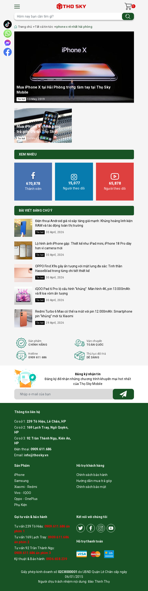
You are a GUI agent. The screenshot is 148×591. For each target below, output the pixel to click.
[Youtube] (111, 528)
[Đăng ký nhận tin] (123, 394)
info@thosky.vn (36, 455)
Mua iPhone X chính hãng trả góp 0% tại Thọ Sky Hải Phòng (39, 131)
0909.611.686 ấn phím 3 (32, 553)
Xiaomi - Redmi (25, 487)
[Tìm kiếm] (128, 16)
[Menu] (17, 7)
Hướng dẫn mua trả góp (94, 481)
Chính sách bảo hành (92, 475)
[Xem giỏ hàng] (128, 6)
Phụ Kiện (20, 505)
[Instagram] (101, 528)
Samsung (21, 481)
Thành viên (33, 181)
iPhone (19, 475)
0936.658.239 (56, 559)
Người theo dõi (74, 181)
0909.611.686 (41, 449)
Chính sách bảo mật (91, 487)
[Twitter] (80, 528)
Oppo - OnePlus (26, 499)
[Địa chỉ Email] (74, 394)
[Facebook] (91, 528)
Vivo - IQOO (22, 493)
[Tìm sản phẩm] (74, 16)
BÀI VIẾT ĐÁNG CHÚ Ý (35, 210)
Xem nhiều (28, 154)
